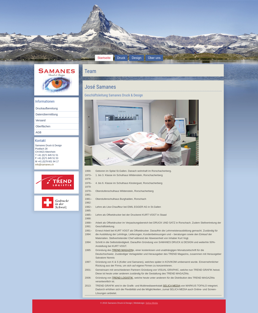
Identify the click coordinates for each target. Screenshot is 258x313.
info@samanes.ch (44, 164)
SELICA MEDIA (171, 285)
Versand (40, 120)
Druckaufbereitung (47, 108)
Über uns (154, 58)
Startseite (104, 58)
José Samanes (100, 87)
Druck (121, 58)
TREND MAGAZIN (122, 250)
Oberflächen (43, 126)
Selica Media (152, 303)
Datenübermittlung (47, 114)
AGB (38, 132)
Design (136, 58)
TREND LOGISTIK (122, 277)
